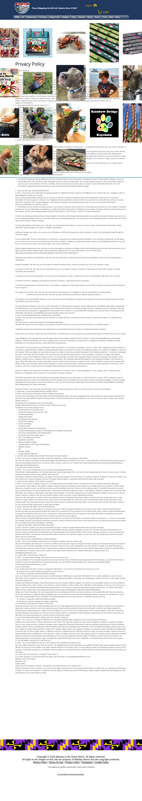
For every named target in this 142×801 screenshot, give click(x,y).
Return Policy (40, 762)
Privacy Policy (72, 762)
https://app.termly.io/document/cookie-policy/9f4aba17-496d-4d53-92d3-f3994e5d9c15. (69, 590)
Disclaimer (87, 762)
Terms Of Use (56, 762)
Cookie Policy (102, 762)
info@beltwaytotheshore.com (26, 553)
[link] (113, 12)
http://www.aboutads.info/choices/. (93, 587)
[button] (31, 17)
